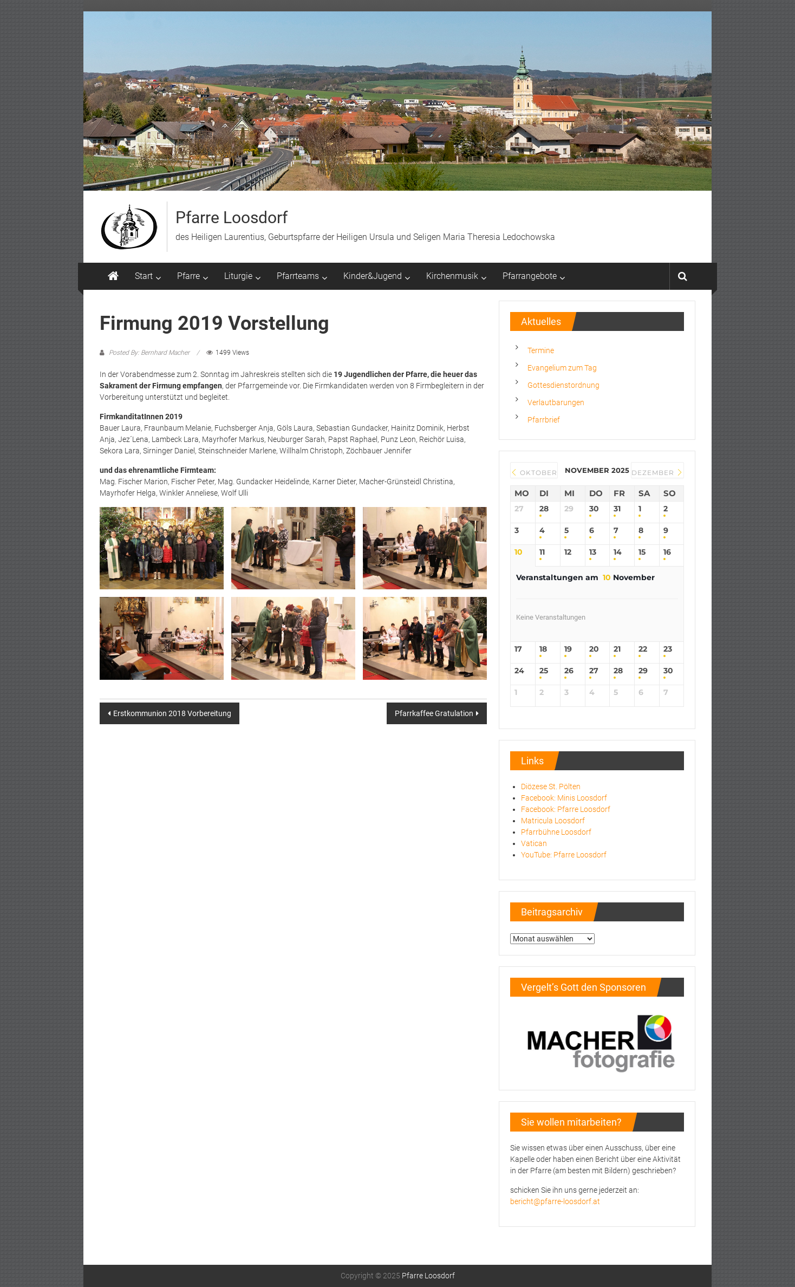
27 (593, 670)
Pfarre (188, 276)
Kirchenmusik (452, 276)
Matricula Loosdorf (553, 820)
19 (568, 649)
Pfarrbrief (543, 419)
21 (617, 649)
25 (543, 670)
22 (642, 649)
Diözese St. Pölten (551, 786)
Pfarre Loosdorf (231, 217)
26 (569, 670)
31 (617, 509)
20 (594, 649)
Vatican (534, 843)
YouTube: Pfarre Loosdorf (564, 854)
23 (667, 649)
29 (643, 670)
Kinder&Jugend (372, 276)
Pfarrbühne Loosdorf (556, 832)
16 (667, 552)
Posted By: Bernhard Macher (149, 352)
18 (543, 649)
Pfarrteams (298, 276)
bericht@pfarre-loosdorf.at (555, 1201)
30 (594, 509)
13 (592, 552)
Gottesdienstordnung (563, 385)
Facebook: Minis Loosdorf (564, 798)
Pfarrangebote (530, 276)
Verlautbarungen (555, 402)
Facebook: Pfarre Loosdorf (565, 809)
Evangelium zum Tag (562, 367)
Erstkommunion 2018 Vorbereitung (172, 713)
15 (642, 552)
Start (144, 276)
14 (618, 552)
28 (544, 509)
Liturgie (238, 276)
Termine (540, 350)
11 (542, 552)
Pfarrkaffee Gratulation (434, 713)
